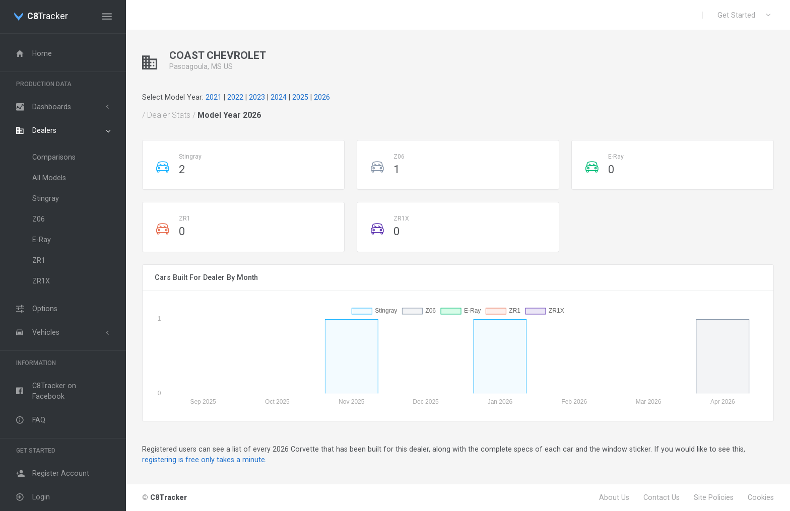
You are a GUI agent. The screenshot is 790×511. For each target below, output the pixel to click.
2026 (322, 97)
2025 (300, 97)
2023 (257, 97)
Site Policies (714, 497)
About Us (614, 497)
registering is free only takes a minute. (204, 460)
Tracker (47, 16)
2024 (279, 97)
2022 (235, 97)
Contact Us (661, 497)
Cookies (761, 497)
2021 (214, 97)
